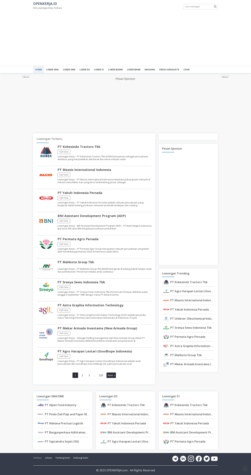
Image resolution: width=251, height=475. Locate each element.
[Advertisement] (125, 37)
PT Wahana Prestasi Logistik (64, 423)
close (26, 77)
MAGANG (150, 69)
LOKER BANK (133, 69)
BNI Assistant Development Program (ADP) (92, 216)
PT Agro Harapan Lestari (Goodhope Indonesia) (95, 351)
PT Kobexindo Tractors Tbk (79, 147)
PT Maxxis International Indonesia (84, 170)
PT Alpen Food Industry (61, 405)
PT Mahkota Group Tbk (76, 262)
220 (101, 375)
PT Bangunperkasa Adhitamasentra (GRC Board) (77, 432)
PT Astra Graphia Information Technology (90, 305)
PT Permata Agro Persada (78, 239)
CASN (186, 69)
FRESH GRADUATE (169, 69)
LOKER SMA (52, 69)
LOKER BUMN (115, 69)
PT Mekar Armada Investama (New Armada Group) (97, 328)
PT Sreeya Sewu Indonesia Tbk (81, 282)
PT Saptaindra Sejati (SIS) (62, 441)
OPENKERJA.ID (45, 3)
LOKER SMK (69, 69)
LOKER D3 (84, 69)
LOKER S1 (99, 69)
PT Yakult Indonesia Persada (80, 193)
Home (38, 69)
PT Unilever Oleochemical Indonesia (194, 319)
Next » (111, 375)
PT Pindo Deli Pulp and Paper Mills (67, 414)
